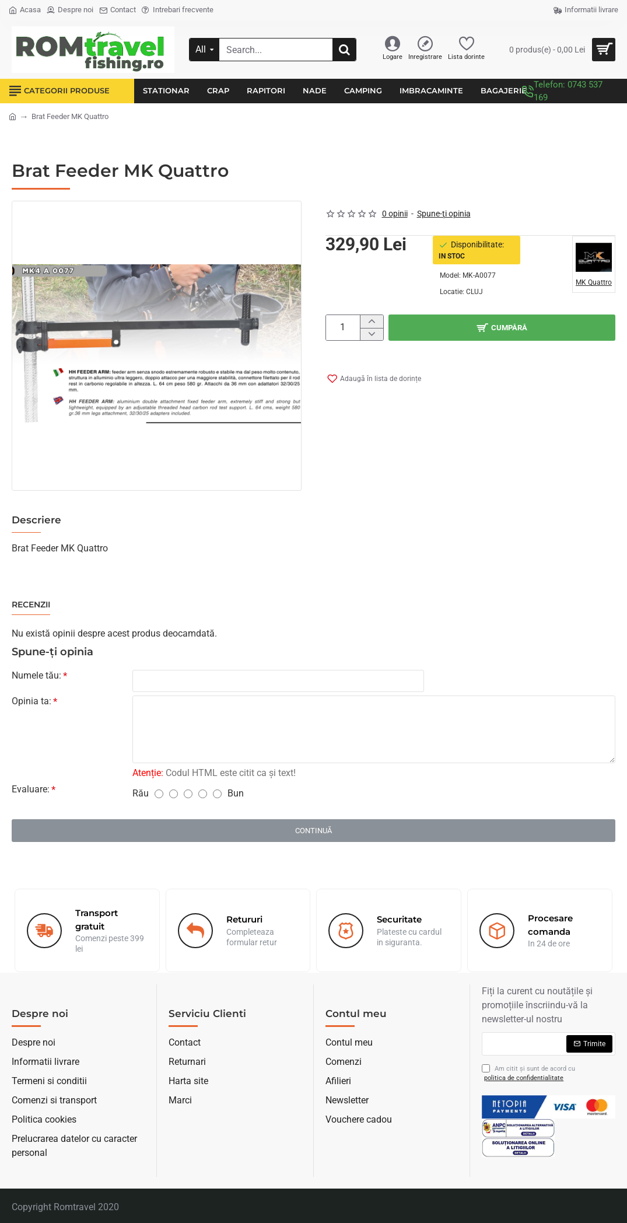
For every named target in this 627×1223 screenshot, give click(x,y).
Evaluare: (31, 789)
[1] (159, 793)
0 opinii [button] (395, 213)
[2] (173, 793)
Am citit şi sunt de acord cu (528, 1074)
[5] (217, 793)
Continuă (313, 830)
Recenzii (31, 605)
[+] (371, 321)
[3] (188, 793)
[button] (502, 328)
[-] (371, 334)
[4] (202, 793)
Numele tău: (36, 675)
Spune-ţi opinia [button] (444, 213)
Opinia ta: (31, 701)
